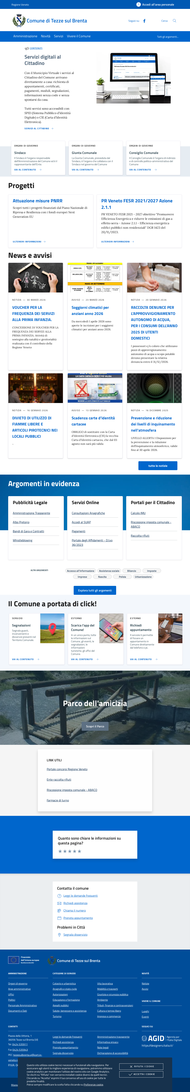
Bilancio (131, 570)
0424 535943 (20, 1050)
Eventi (145, 1017)
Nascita (102, 576)
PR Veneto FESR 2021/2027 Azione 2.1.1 (137, 204)
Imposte (151, 570)
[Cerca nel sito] (174, 21)
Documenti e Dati (17, 1011)
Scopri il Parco (95, 726)
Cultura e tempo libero (109, 1011)
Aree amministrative (19, 989)
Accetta (141, 1074)
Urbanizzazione (143, 576)
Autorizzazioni (60, 994)
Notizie (145, 983)
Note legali (103, 1047)
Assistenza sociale (109, 570)
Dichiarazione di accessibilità (112, 1053)
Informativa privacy (107, 1042)
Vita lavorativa (105, 983)
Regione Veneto (20, 4)
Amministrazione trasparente (113, 1037)
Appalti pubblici (61, 1005)
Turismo (57, 1016)
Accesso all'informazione (80, 570)
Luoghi (145, 1011)
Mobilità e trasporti (107, 989)
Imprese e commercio (109, 1016)
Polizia (122, 576)
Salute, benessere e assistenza (69, 1011)
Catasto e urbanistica (64, 983)
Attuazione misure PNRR (38, 200)
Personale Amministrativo (22, 1005)
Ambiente (102, 1000)
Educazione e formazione (66, 1000)
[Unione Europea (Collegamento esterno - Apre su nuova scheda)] (24, 961)
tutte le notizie (157, 465)
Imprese (82, 576)
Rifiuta (141, 1067)
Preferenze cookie (93, 1084)
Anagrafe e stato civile (65, 989)
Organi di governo (17, 983)
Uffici (11, 994)
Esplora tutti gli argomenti (95, 590)
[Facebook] (143, 20)
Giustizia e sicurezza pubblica (112, 994)
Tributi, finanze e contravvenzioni (115, 1005)
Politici (11, 1000)
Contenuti (36, 48)
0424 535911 (20, 1044)
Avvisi (145, 989)
